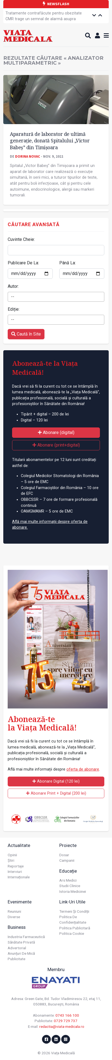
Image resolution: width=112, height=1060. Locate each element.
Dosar (64, 855)
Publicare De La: (23, 262)
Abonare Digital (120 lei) (56, 781)
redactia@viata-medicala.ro (61, 1026)
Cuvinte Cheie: (21, 239)
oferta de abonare (82, 769)
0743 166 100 (67, 1015)
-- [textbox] (12, 296)
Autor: (13, 286)
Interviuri (15, 871)
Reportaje (16, 866)
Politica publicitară (74, 928)
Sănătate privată (21, 942)
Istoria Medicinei (72, 891)
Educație (68, 871)
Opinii (12, 855)
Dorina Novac (27, 156)
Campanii (66, 860)
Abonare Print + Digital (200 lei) (56, 793)
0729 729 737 (65, 1021)
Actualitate (19, 845)
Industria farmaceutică (26, 937)
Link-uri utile (72, 902)
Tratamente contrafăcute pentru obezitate (43, 13)
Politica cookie (71, 933)
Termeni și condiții (74, 911)
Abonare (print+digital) (56, 445)
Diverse (14, 917)
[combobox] (56, 297)
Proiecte (68, 845)
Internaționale (19, 877)
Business (17, 927)
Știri (11, 860)
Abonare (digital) (56, 432)
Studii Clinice (69, 886)
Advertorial (17, 948)
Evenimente (20, 902)
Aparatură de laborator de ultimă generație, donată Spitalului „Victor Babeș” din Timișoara (49, 141)
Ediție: (13, 309)
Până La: (67, 262)
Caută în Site (26, 334)
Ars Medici (68, 880)
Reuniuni (14, 911)
